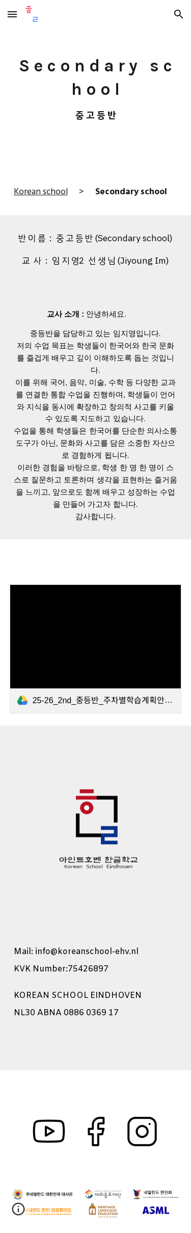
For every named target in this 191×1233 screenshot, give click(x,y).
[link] (96, 648)
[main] (96, 85)
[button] (12, 14)
